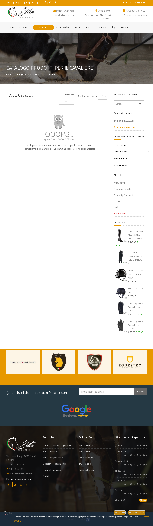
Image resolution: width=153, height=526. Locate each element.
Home (12, 27)
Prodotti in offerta (122, 189)
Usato (117, 201)
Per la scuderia (86, 457)
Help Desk (31, 2)
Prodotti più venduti (123, 195)
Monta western (131, 164)
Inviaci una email (65, 10)
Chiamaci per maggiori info (135, 15)
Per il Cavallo (63, 27)
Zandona (50, 74)
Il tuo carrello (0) (132, 2)
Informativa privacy (52, 469)
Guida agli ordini (86, 469)
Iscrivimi (140, 391)
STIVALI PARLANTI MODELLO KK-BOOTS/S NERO (135, 235)
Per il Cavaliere (44, 27)
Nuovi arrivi (119, 182)
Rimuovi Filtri (120, 213)
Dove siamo (104, 10)
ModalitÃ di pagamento (54, 463)
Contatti (124, 27)
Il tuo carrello (85, 463)
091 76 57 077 (17, 464)
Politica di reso (50, 451)
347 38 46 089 (16, 469)
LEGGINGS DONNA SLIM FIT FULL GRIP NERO (135, 256)
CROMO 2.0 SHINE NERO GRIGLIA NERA (136, 274)
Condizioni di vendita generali (57, 445)
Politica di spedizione (53, 457)
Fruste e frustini (131, 151)
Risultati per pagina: (87, 96)
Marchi (90, 27)
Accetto (120, 512)
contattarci (44, 148)
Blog (113, 27)
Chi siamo (25, 27)
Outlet (78, 27)
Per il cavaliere (35, 74)
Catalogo (19, 74)
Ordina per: (69, 94)
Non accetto (137, 512)
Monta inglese (131, 158)
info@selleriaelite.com (64, 15)
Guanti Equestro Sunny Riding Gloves (135, 307)
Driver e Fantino (131, 145)
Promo (102, 27)
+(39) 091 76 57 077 (136, 10)
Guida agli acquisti (14, 2)
